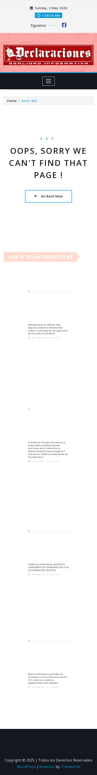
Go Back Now (48, 196)
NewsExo (47, 766)
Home (12, 101)
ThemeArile (70, 766)
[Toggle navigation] (48, 81)
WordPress (26, 766)
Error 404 (29, 101)
